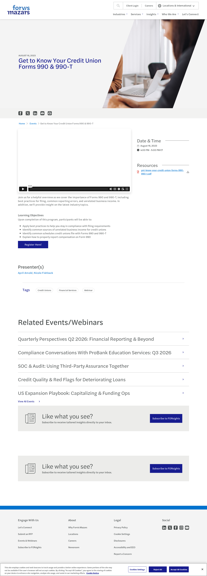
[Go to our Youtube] (187, 527)
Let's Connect (25, 527)
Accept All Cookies (179, 569)
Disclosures (119, 540)
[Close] (202, 569)
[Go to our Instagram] (181, 527)
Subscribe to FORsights (166, 418)
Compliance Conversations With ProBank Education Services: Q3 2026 (102, 352)
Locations (73, 534)
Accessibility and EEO (124, 547)
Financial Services (67, 290)
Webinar (88, 290)
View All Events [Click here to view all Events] (30, 401)
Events (33, 123)
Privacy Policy (121, 527)
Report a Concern (123, 554)
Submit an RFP (25, 534)
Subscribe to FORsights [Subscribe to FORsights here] (166, 468)
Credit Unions (44, 290)
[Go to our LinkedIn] (164, 527)
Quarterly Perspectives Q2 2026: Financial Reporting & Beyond (102, 338)
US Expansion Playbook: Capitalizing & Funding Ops (102, 392)
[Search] (118, 6)
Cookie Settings (122, 534)
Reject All (158, 569)
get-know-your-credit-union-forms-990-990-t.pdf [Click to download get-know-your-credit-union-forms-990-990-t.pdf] (162, 171)
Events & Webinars (27, 540)
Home (22, 123)
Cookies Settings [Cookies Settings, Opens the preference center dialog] (137, 569)
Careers (149, 5)
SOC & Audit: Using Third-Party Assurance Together (102, 365)
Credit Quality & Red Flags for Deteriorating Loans (102, 379)
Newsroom (73, 547)
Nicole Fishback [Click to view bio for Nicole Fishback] (43, 273)
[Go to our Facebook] (176, 527)
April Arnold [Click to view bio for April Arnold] (25, 273)
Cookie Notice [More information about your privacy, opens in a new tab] (92, 573)
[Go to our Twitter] (170, 527)
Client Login (132, 5)
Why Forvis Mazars (77, 527)
